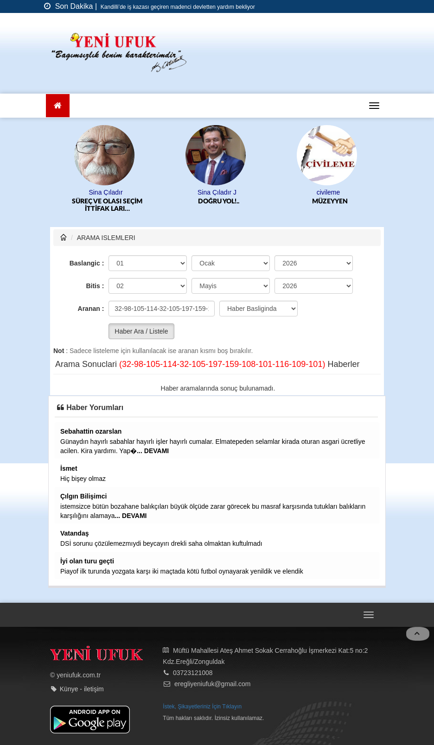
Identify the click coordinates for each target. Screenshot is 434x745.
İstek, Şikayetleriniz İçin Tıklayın (202, 706)
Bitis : (95, 286)
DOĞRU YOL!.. (218, 201)
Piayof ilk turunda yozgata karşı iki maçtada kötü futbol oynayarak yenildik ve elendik (181, 571)
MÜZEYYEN (330, 201)
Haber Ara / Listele (141, 331)
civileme (328, 192)
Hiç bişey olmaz (83, 478)
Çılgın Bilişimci (83, 496)
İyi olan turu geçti (87, 561)
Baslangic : (87, 263)
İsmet (68, 468)
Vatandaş (74, 533)
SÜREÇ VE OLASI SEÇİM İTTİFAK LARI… (107, 205)
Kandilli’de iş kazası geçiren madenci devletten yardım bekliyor (177, 7)
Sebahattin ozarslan (90, 431)
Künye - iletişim (82, 689)
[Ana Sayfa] (58, 105)
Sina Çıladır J (217, 192)
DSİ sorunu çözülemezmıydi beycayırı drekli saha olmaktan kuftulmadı (161, 543)
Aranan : (91, 308)
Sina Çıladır (105, 192)
